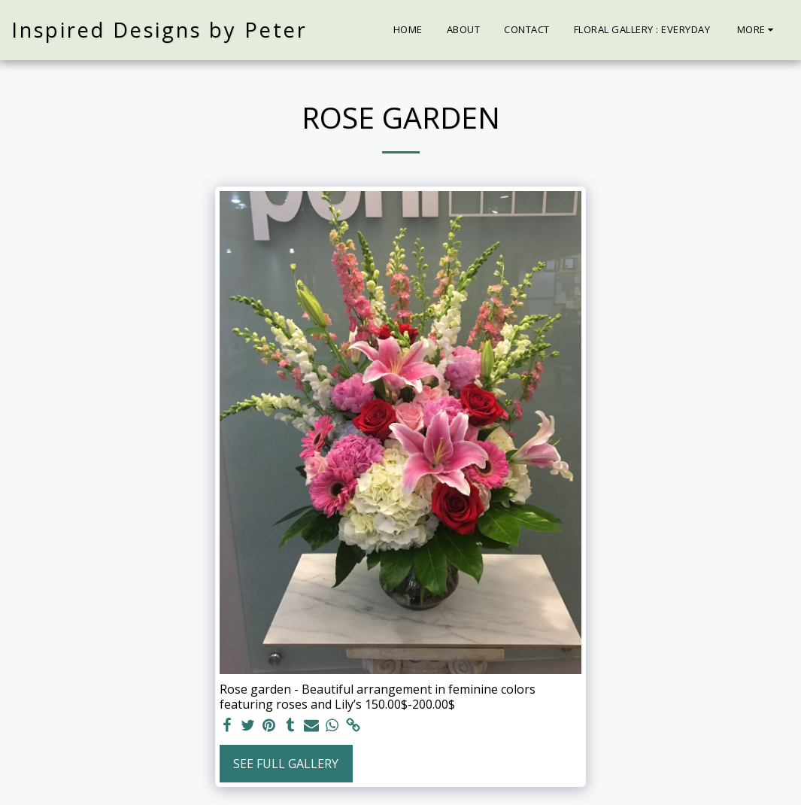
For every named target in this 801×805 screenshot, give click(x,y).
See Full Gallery (285, 763)
